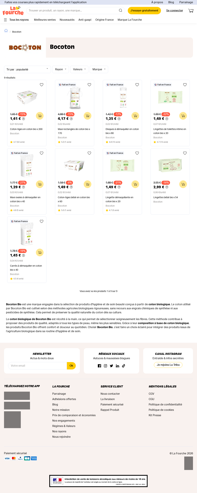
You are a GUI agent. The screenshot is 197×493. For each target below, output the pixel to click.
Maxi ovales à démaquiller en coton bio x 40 (25, 199)
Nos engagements (63, 420)
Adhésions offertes (64, 399)
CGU (151, 399)
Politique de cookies (161, 410)
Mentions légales (162, 386)
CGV (151, 393)
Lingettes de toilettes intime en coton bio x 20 (169, 131)
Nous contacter (110, 393)
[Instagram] (105, 366)
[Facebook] (99, 366)
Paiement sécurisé (112, 404)
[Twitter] (111, 366)
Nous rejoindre (61, 437)
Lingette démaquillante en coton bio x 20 (119, 199)
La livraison (108, 399)
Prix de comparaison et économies (74, 415)
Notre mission (61, 410)
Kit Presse (155, 415)
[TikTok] (124, 366)
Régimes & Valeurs (63, 426)
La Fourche (61, 386)
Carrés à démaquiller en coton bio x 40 (26, 268)
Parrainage (186, 2)
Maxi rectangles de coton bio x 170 (74, 131)
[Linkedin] (118, 366)
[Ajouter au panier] (39, 116)
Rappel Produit (110, 410)
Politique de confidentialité (165, 404)
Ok (71, 365)
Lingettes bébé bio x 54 (165, 197)
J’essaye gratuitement (144, 10)
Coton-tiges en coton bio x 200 (26, 129)
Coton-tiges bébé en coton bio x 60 (74, 199)
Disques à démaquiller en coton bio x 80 (122, 131)
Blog (171, 2)
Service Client (112, 386)
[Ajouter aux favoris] (42, 85)
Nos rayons (59, 431)
